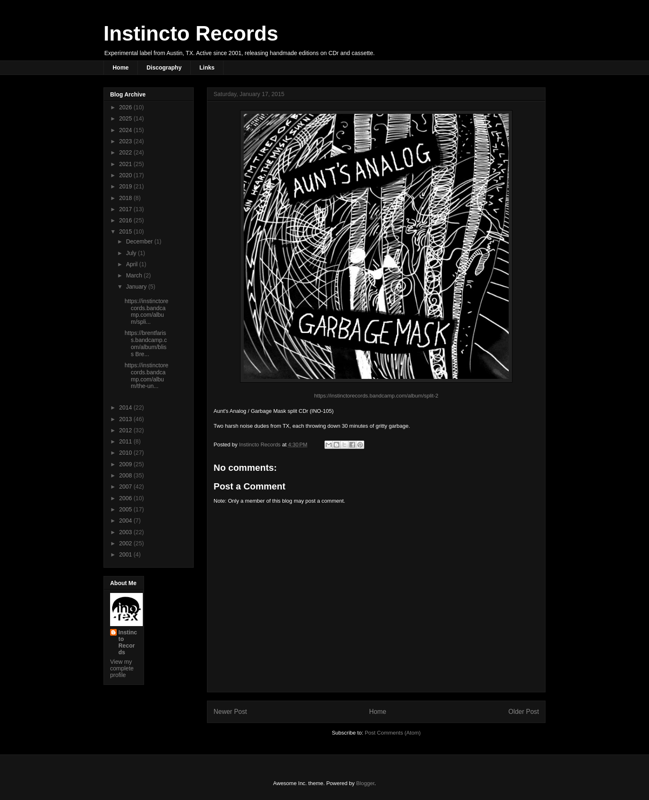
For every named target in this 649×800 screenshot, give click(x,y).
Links (207, 67)
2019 (126, 186)
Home (121, 67)
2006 (126, 498)
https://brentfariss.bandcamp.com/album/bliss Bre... (146, 343)
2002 (126, 543)
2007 (126, 486)
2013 (126, 419)
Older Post (523, 711)
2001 (126, 554)
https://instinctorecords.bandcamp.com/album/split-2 (376, 396)
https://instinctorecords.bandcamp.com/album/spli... (146, 311)
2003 (126, 532)
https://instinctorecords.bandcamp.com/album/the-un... (146, 375)
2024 (126, 130)
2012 (126, 430)
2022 (126, 152)
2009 (126, 464)
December (140, 241)
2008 (126, 475)
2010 (126, 452)
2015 (126, 231)
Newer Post (230, 711)
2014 (126, 407)
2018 (126, 198)
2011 (126, 441)
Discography (164, 67)
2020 (126, 175)
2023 (126, 141)
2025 (126, 118)
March (135, 275)
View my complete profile (122, 668)
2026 (126, 107)
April (132, 264)
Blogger (365, 783)
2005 (126, 509)
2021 (126, 164)
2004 (126, 520)
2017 (126, 209)
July (132, 253)
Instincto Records (190, 33)
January (137, 286)
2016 (126, 220)
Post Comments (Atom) (393, 733)
